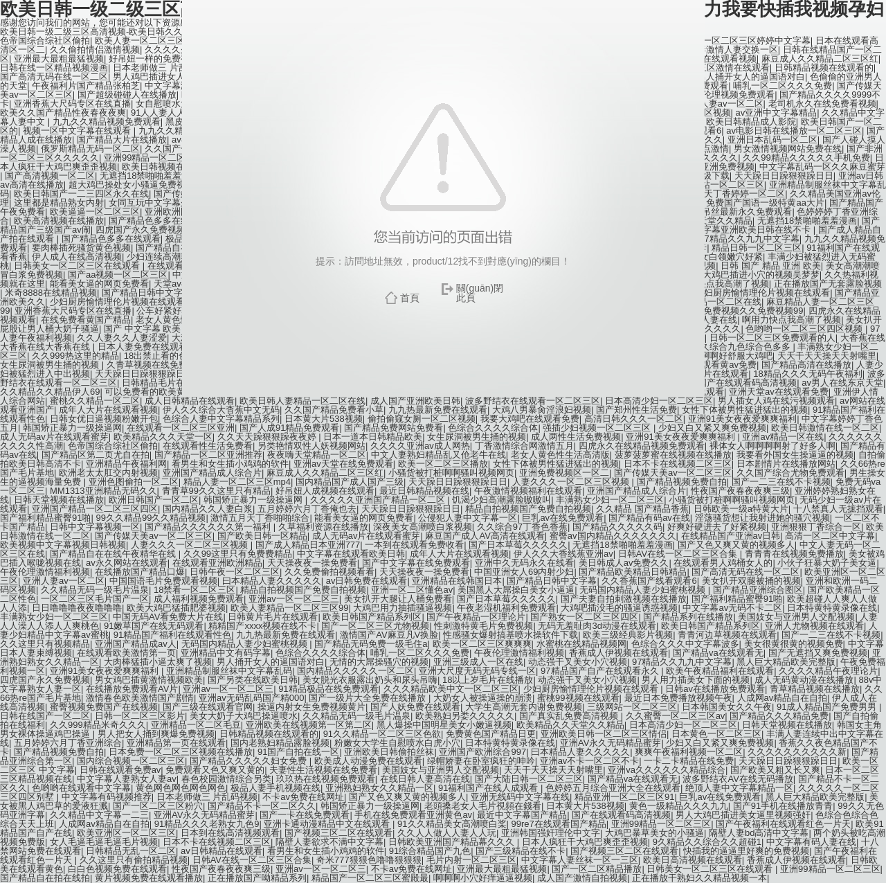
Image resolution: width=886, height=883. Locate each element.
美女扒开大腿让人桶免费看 (398, 599)
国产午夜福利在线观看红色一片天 (783, 824)
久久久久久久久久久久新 (797, 752)
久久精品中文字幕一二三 (99, 815)
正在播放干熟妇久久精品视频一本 (699, 878)
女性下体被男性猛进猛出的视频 (745, 409)
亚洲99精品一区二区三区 (661, 824)
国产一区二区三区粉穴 (158, 806)
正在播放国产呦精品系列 (257, 878)
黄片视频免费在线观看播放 (149, 878)
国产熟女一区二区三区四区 (584, 617)
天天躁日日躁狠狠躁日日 (457, 481)
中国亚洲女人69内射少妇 (524, 572)
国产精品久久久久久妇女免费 (249, 761)
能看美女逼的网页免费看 (363, 517)
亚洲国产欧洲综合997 (482, 752)
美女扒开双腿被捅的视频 (751, 581)
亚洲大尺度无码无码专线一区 (477, 671)
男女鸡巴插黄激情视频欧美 (149, 680)
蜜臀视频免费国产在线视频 (104, 707)
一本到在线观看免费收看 (414, 544)
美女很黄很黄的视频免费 (793, 644)
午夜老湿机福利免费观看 (506, 608)
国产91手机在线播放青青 (783, 806)
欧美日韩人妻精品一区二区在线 (302, 400)
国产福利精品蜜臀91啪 (45, 517)
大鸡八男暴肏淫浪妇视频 (541, 409)
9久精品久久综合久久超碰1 (707, 842)
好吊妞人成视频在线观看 (324, 490)
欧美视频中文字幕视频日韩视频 (63, 544)
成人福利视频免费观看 (199, 599)
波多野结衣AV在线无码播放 (737, 779)
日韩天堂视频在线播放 (59, 499)
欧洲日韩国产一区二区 (154, 499)
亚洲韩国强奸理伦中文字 (550, 833)
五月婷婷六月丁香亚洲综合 (68, 743)
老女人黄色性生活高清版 (560, 454)
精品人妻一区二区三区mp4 (237, 481)
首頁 (409, 297)
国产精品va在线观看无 (718, 653)
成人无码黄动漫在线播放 (803, 680)
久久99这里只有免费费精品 (237, 553)
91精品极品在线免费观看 (328, 689)
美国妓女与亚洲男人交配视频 (796, 617)
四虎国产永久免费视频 (45, 680)
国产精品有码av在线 (649, 517)
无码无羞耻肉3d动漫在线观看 (597, 626)
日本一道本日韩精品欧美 (372, 436)
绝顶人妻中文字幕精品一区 (739, 788)
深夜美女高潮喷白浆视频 (422, 526)
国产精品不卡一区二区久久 (262, 806)
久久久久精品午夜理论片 (828, 671)
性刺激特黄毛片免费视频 (483, 626)
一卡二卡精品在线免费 (689, 761)
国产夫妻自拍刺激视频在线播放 (624, 599)
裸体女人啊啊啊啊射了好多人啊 (772, 445)
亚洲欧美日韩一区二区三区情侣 (604, 734)
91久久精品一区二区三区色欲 (382, 734)
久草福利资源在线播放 (323, 526)
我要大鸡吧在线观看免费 (529, 418)
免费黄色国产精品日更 (491, 734)
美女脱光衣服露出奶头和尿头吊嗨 (369, 680)
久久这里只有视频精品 (45, 644)
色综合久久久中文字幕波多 (685, 644)
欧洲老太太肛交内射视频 (108, 472)
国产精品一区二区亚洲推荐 (208, 454)
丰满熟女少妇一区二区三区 (610, 499)
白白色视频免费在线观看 (117, 869)
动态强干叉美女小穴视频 (577, 662)
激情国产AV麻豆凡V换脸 (389, 635)
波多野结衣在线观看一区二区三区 (532, 400)
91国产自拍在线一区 (298, 752)
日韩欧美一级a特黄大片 (741, 508)
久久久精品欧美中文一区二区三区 (450, 689)
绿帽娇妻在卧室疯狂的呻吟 (481, 761)
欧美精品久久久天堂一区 (163, 436)
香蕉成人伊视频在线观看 (618, 653)
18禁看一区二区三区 (194, 590)
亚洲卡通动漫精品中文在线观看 (328, 824)
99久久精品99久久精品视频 (151, 517)
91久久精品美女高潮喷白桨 (451, 824)
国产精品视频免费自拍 (682, 481)
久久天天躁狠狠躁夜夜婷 (268, 436)
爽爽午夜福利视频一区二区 (689, 752)
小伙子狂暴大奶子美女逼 (826, 563)
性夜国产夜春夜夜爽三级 (740, 490)
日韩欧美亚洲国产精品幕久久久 (452, 842)
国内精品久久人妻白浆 (208, 508)
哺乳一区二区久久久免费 (419, 653)
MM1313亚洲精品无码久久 (103, 490)
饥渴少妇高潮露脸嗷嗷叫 (501, 499)
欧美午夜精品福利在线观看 (720, 671)
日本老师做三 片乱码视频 (207, 797)
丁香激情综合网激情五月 (524, 445)
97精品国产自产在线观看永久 (601, 671)
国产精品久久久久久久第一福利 (209, 526)
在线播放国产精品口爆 (140, 572)
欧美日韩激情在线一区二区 (825, 427)
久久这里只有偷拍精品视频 (134, 860)
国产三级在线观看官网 (208, 707)
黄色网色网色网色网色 (181, 788)
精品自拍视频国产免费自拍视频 (528, 508)
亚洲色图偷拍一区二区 (134, 481)
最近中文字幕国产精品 (522, 815)
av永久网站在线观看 (127, 563)
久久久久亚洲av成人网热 (420, 445)
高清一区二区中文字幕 (830, 535)
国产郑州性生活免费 (636, 409)
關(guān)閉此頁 (479, 293)
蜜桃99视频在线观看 (578, 698)
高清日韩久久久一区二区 (633, 418)
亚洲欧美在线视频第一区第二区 (309, 725)
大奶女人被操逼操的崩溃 (482, 698)
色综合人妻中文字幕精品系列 (221, 418)
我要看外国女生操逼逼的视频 (794, 454)
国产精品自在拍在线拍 (45, 878)
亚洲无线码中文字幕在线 (520, 797)
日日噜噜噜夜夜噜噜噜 (77, 608)
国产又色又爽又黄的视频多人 (736, 544)
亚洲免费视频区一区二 (564, 472)
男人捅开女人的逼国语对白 (271, 662)
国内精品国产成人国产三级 (350, 481)
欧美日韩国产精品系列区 (372, 617)
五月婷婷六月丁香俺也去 (306, 508)
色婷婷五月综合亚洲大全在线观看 (612, 788)
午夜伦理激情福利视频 (45, 572)
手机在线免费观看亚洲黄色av (413, 815)
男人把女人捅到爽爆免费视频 (156, 734)
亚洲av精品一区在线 (783, 436)
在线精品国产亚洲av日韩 (731, 535)
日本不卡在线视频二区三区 (678, 463)
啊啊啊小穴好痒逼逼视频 (482, 878)
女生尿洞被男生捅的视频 (476, 436)
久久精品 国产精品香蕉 (642, 508)
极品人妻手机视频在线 (275, 788)
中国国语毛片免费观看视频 (163, 581)
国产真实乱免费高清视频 (570, 716)
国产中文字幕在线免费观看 (416, 563)
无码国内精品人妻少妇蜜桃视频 (643, 590)
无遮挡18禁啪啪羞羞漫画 (622, 544)
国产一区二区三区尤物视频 (375, 626)
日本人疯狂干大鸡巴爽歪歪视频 (585, 842)
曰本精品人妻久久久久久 (271, 581)
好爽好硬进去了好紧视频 (716, 526)
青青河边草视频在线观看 (727, 635)
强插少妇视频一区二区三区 (598, 427)
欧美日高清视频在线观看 (692, 860)
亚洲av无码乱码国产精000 (251, 698)
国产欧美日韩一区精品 (262, 535)
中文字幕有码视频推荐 (107, 797)
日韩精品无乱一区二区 (131, 851)
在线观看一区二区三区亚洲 (181, 427)
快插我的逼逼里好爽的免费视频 (746, 851)
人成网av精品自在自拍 (782, 698)
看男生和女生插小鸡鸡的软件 (230, 463)
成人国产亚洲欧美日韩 (415, 400)
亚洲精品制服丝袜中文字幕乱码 (229, 671)
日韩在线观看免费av (120, 770)
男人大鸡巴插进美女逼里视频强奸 (743, 815)
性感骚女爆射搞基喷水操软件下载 (510, 635)
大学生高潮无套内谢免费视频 (523, 707)
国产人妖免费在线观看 (415, 707)
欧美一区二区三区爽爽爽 (482, 644)
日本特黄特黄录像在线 (832, 608)
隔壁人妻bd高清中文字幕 (758, 833)
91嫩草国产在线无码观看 (154, 626)
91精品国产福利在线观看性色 (172, 635)
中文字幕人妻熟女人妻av (127, 779)
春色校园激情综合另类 (226, 779)
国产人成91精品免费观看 (289, 427)
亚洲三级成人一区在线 (478, 662)
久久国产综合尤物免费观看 (790, 472)
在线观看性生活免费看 (208, 445)
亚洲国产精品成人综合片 (212, 472)
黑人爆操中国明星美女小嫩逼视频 (444, 725)
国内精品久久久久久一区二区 (355, 671)
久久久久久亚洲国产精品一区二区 (379, 499)
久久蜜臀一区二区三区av (675, 716)
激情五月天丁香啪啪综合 (259, 517)
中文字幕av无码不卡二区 (732, 608)
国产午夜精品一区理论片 (475, 617)
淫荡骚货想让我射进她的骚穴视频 (762, 517)
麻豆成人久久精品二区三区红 (324, 472)
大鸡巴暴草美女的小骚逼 (654, 833)
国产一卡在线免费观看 (305, 815)
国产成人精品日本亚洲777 (308, 544)
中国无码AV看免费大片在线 (168, 617)
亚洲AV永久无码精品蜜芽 (610, 743)
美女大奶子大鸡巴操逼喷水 (244, 716)
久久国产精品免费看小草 (333, 409)
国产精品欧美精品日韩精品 (633, 572)
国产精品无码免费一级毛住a (370, 644)
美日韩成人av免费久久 (624, 563)
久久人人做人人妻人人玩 (446, 833)
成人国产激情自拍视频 (582, 878)
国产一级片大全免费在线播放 (368, 698)
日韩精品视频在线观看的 (268, 734)
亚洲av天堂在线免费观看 (343, 463)
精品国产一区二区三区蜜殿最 (369, 878)
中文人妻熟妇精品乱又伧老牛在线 (438, 454)
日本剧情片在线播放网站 (785, 463)
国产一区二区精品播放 (597, 869)
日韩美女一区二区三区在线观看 (711, 869)
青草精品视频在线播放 (815, 689)
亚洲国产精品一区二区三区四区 (95, 508)
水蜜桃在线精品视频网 (581, 644)
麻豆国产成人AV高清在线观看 (484, 535)
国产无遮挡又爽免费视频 (817, 653)
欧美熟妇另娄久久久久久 (464, 716)
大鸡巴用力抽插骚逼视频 (402, 608)
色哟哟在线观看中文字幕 (81, 788)
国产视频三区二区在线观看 (338, 833)
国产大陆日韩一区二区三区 (529, 779)
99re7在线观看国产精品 (559, 824)
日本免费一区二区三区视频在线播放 (181, 752)
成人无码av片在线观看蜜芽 (54, 436)
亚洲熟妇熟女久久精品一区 (379, 788)
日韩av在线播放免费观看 (715, 689)
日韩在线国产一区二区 (45, 716)
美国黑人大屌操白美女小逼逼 (516, 590)
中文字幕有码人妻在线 (811, 842)
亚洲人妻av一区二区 (64, 581)
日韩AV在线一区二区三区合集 (679, 553)
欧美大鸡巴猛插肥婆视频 (176, 608)
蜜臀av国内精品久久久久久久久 (613, 535)
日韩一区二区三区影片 (140, 716)
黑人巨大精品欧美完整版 (785, 662)
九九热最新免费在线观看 (437, 409)
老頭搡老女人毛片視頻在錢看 (482, 806)
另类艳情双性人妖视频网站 (311, 445)
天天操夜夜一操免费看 (312, 563)
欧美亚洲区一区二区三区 (126, 833)
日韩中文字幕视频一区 (95, 526)
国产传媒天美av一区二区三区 (673, 472)
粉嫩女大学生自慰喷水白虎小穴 (397, 743)
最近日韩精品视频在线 (424, 490)
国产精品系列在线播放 (688, 617)
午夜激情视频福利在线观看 (528, 490)
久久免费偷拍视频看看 (329, 572)
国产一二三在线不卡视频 (781, 481)
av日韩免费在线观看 (367, 581)
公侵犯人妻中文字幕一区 (467, 517)
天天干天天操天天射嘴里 (553, 770)
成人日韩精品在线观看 (190, 400)
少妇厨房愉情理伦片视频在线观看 (592, 689)
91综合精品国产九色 (430, 851)
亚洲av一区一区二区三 (293, 599)
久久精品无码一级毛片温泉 (95, 590)
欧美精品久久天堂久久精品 (570, 725)
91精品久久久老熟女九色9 (207, 824)
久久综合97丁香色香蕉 (522, 526)
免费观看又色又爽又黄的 (214, 770)
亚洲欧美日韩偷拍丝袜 (389, 752)
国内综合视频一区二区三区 (131, 761)
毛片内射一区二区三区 (471, 860)
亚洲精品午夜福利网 (126, 463)
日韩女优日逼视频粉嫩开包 (104, 418)
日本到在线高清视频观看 (230, 833)
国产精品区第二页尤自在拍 (96, 454)
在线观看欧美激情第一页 (126, 653)
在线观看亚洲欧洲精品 (217, 563)
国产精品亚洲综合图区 (758, 590)
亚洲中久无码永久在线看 (524, 563)
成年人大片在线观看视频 (108, 409)
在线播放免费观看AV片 (132, 689)
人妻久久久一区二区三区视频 (572, 481)
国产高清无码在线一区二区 (745, 572)
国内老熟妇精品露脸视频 (279, 743)
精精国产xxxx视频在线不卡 (262, 626)
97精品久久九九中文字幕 (682, 662)
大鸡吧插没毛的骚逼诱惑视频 (619, 608)
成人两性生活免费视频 (576, 436)
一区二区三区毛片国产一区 (95, 599)
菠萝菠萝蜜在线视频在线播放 (673, 454)
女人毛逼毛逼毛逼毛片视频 (104, 842)
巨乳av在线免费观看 (563, 517)
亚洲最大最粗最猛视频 (502, 869)
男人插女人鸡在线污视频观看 (776, 400)
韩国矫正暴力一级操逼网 (72, 427)
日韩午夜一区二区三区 (235, 572)
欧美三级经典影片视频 (628, 635)
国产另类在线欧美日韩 (253, 680)
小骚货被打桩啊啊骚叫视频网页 (451, 472)
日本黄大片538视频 (323, 418)
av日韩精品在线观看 (221, 851)
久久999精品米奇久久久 (98, 725)
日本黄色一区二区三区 (716, 734)
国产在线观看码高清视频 (621, 815)
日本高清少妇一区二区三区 (659, 400)
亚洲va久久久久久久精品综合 (666, 770)
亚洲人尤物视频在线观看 (814, 626)
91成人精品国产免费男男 (828, 707)
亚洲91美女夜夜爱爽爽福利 (742, 418)
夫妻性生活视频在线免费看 (323, 770)
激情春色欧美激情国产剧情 (140, 698)
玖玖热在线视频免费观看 (325, 779)
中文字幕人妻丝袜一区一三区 (579, 860)
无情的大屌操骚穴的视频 (378, 662)
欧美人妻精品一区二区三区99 (289, 608)
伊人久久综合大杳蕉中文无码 (221, 409)
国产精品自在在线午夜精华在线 (114, 553)
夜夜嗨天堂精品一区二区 (316, 454)
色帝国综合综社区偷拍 (113, 445)
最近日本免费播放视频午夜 (678, 698)
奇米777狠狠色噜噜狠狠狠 (369, 860)
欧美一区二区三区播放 (443, 463)
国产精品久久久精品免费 (779, 716)
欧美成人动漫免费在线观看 (368, 761)
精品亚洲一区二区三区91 (624, 797)
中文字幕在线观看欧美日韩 (351, 553)
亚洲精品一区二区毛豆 (196, 725)
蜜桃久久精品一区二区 (95, 400)
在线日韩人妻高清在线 (425, 779)
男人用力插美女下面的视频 (696, 680)
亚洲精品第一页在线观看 (176, 743)
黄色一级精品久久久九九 (678, 806)
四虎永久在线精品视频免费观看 (642, 445)
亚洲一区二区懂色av (412, 590)
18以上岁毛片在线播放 (487, 680)
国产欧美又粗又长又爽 (775, 770)
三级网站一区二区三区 (632, 707)
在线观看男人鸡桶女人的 (722, 563)
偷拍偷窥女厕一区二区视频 (422, 418)
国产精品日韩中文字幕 (552, 581)
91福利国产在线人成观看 (489, 788)
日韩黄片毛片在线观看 (273, 617)
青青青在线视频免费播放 (794, 553)
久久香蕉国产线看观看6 (649, 581)
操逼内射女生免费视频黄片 (311, 707)
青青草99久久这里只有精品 (216, 490)
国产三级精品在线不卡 (521, 851)
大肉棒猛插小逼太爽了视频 (158, 662)
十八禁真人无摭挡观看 (838, 508)
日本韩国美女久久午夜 (727, 707)
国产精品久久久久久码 (617, 526)
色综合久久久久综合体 (493, 427)
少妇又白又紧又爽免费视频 (712, 427)
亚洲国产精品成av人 (136, 644)
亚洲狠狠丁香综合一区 (816, 526)
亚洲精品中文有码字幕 (226, 653)
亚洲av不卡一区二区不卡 (590, 761)
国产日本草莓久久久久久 (518, 544)
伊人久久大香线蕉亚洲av (563, 553)
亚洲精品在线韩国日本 (457, 581)
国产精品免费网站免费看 (393, 427)
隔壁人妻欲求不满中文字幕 (329, 842)
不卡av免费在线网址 (303, 797)
